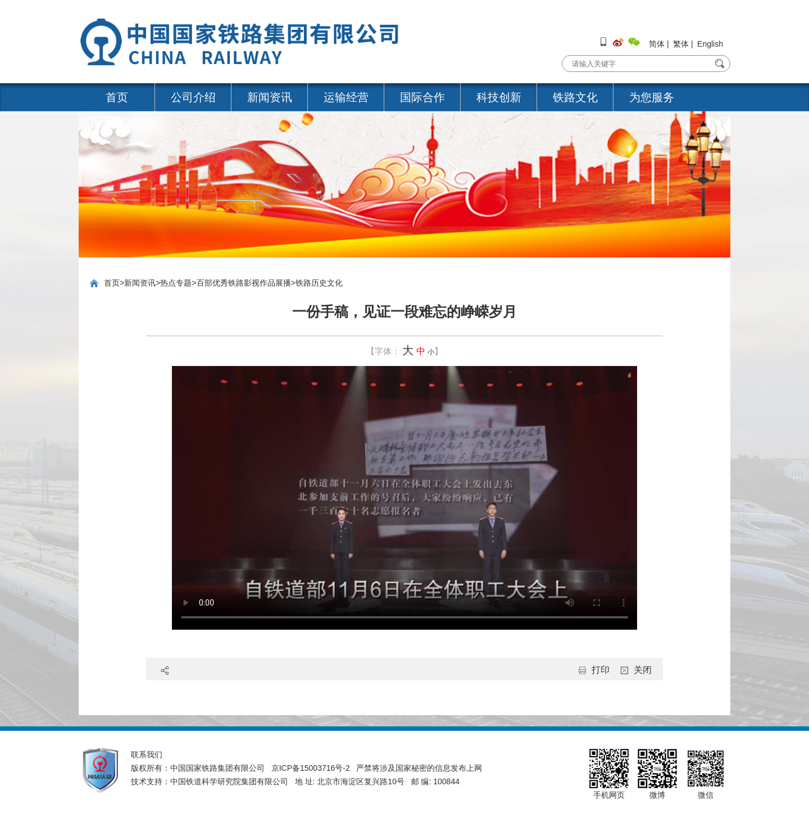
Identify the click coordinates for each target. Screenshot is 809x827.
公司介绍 (193, 97)
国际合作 (422, 97)
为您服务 (651, 97)
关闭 (643, 670)
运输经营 (346, 97)
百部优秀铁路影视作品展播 (244, 282)
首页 (117, 97)
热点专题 (176, 282)
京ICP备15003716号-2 (310, 767)
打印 (601, 670)
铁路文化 (575, 97)
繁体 (681, 43)
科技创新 (498, 97)
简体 (657, 43)
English (710, 43)
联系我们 (146, 754)
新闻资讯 (269, 97)
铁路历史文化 (319, 282)
